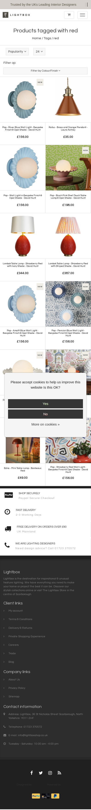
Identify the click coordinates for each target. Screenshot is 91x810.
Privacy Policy (17, 688)
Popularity (17, 51)
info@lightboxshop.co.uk (33, 735)
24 (39, 51)
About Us (14, 679)
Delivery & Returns (20, 627)
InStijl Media (39, 784)
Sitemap (14, 696)
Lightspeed (68, 784)
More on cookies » (45, 424)
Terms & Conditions (20, 619)
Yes (45, 404)
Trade (12, 653)
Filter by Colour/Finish (45, 70)
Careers (14, 644)
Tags (47, 38)
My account (16, 610)
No (45, 414)
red (56, 38)
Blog (11, 661)
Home (36, 38)
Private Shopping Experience (27, 636)
